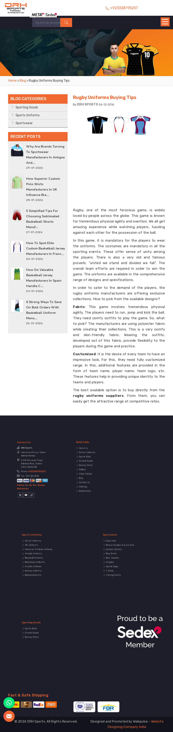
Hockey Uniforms (37, 566)
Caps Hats (117, 549)
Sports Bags (117, 564)
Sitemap (89, 479)
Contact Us (90, 476)
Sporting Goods (27, 107)
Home (12, 81)
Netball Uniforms (37, 569)
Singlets (116, 561)
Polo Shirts (117, 556)
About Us (89, 456)
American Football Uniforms (41, 554)
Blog (23, 81)
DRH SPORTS (87, 104)
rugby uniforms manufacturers (99, 293)
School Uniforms (91, 459)
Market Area (90, 481)
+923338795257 (35, 470)
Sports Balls (90, 461)
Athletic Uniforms (38, 556)
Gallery (89, 469)
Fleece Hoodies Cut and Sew (122, 551)
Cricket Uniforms (37, 564)
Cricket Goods (91, 464)
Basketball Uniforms (38, 561)
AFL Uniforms (36, 551)
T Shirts (116, 566)
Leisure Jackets (118, 554)
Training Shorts (118, 569)
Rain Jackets (117, 559)
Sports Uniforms (28, 115)
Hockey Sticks (91, 466)
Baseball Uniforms (38, 559)
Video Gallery (90, 471)
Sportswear (24, 123)
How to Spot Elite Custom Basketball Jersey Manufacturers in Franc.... (45, 248)
